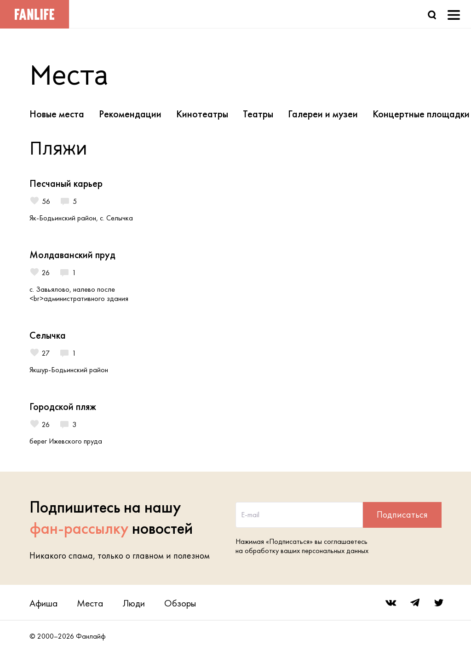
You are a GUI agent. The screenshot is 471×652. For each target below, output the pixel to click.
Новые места (56, 114)
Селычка (47, 335)
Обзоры (180, 603)
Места (90, 603)
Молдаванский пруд (72, 254)
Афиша (43, 603)
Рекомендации (130, 114)
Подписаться (402, 514)
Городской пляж (62, 406)
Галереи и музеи (323, 114)
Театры (258, 114)
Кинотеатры (202, 114)
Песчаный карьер (66, 183)
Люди (133, 603)
